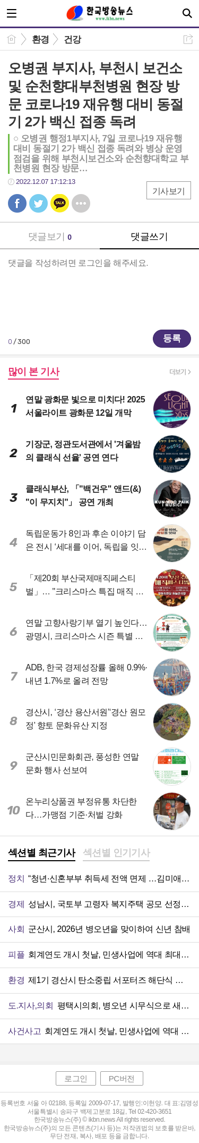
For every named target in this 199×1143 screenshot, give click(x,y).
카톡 (59, 203)
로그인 (76, 1078)
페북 (17, 203)
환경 (40, 40)
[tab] (41, 854)
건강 (72, 40)
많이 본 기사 (33, 371)
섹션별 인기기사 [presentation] (116, 852)
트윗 (38, 203)
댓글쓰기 (149, 236)
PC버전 (122, 1078)
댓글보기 (50, 236)
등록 (172, 338)
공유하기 (188, 39)
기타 (81, 203)
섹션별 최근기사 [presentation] (41, 852)
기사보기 (168, 191)
